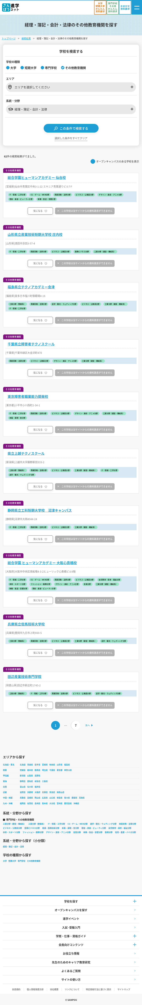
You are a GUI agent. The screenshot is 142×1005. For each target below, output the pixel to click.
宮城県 (45, 764)
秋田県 (52, 764)
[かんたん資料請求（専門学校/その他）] (113, 7)
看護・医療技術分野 (50, 828)
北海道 (23, 764)
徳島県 (59, 797)
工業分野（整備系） (36, 824)
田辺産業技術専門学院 (24, 676)
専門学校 (21, 861)
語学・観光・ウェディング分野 (103, 824)
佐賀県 (30, 803)
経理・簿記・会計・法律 (13, 846)
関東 (5, 770)
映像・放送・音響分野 (92, 832)
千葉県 (52, 770)
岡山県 (37, 797)
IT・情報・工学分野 (56, 824)
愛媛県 (74, 797)
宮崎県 (59, 803)
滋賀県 (23, 792)
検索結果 (26, 38)
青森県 (30, 764)
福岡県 (23, 803)
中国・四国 (7, 797)
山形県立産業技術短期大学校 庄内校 (35, 234)
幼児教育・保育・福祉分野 (119, 828)
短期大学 (12, 861)
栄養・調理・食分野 (70, 828)
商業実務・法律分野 (127, 824)
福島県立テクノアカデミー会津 (31, 286)
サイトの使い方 (71, 979)
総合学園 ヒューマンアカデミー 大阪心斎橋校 (42, 562)
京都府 (30, 792)
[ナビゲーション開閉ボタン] (136, 7)
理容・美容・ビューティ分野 (93, 828)
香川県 (67, 797)
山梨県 (30, 775)
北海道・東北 (8, 764)
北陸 (5, 786)
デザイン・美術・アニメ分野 (58, 832)
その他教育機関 (33, 861)
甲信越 (6, 775)
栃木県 (30, 770)
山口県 (52, 797)
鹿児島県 (68, 803)
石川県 (30, 786)
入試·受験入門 (71, 927)
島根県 (30, 797)
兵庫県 (45, 792)
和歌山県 (60, 792)
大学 (5, 861)
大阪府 (37, 792)
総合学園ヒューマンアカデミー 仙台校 (37, 177)
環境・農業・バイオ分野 (125, 832)
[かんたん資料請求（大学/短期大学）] (100, 7)
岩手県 (37, 764)
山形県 (59, 764)
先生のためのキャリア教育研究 (71, 962)
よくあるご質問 (71, 971)
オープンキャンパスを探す (71, 910)
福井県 (37, 786)
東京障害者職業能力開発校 (28, 396)
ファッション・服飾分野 (33, 832)
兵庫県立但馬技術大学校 (26, 624)
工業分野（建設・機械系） (14, 824)
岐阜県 (37, 781)
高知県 (82, 797)
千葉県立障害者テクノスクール (31, 344)
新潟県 (23, 775)
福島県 (67, 764)
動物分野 (108, 832)
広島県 (45, 797)
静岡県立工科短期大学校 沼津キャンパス (40, 510)
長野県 (37, 775)
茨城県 (23, 770)
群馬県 (37, 770)
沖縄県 (76, 803)
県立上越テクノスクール (26, 453)
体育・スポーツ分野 (11, 832)
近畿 (5, 792)
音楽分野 (77, 832)
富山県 (23, 786)
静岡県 (23, 781)
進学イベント (71, 918)
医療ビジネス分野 (32, 828)
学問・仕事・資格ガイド (71, 936)
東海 (5, 781)
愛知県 (30, 781)
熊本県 (45, 803)
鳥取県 (23, 797)
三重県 (45, 781)
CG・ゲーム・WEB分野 (78, 824)
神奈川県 (68, 770)
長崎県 (37, 803)
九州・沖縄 (7, 803)
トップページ (9, 38)
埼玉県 (45, 770)
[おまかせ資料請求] (125, 7)
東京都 (59, 770)
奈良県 (52, 792)
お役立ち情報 (71, 953)
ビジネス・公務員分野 (12, 828)
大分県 (52, 803)
